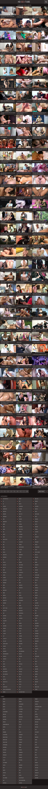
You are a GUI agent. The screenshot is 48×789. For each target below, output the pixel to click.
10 (27, 491)
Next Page (43, 491)
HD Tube (24, 1)
